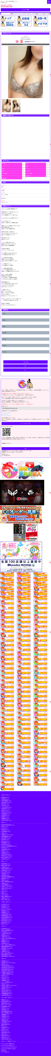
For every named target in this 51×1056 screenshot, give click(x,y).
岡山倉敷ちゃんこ (5, 1027)
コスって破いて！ (5, 1051)
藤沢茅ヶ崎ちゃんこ (6, 865)
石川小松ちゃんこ (5, 904)
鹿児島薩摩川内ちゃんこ (7, 1011)
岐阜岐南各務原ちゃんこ (7, 946)
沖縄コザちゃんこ (5, 1037)
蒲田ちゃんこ (4, 893)
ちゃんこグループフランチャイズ (9, 1047)
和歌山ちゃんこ (5, 964)
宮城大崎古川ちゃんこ (6, 802)
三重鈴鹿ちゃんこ (5, 951)
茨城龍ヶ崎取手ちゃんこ (7, 868)
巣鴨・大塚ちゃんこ (6, 899)
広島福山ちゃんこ (5, 1009)
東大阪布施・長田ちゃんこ (7, 970)
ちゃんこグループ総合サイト (8, 1043)
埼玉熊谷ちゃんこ (5, 839)
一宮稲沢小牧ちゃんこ (6, 933)
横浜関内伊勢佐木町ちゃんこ (8, 824)
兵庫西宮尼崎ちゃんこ (6, 995)
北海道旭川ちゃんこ (6, 808)
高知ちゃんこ (4, 1025)
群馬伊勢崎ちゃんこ (6, 863)
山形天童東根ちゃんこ (6, 800)
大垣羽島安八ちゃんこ (6, 931)
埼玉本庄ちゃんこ (5, 847)
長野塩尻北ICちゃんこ (6, 919)
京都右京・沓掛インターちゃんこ (9, 985)
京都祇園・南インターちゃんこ (8, 962)
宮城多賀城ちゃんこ (6, 813)
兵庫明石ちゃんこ (5, 978)
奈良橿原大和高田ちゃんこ (7, 965)
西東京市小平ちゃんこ (6, 888)
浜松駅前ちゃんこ (5, 943)
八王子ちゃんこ (5, 894)
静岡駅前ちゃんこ (5, 940)
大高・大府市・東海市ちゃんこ (8, 944)
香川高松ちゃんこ (5, 1008)
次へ (25, 370)
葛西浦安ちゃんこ (5, 878)
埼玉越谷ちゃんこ (5, 867)
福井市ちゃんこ (5, 923)
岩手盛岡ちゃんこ (5, 815)
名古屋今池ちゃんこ (6, 928)
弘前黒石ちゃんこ (5, 805)
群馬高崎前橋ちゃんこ (6, 836)
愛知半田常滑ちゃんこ (6, 954)
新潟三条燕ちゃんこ (6, 922)
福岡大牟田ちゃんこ (6, 1035)
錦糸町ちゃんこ (5, 850)
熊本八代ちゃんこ (5, 1030)
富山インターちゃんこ (6, 909)
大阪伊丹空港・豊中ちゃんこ (8, 967)
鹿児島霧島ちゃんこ (6, 1006)
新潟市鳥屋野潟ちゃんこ (7, 917)
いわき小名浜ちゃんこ (6, 807)
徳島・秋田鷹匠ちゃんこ (7, 1012)
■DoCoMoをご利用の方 (6, 413)
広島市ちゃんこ (5, 1019)
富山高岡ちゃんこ (5, 906)
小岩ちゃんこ (4, 889)
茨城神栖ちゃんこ (5, 875)
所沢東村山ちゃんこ (6, 870)
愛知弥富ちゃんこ (5, 935)
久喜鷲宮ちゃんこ (5, 873)
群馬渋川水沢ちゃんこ (6, 854)
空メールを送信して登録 (25, 423)
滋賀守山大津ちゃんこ (6, 990)
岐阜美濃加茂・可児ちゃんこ (8, 956)
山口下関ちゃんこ (5, 1022)
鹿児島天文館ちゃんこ (6, 1001)
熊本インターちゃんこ (6, 1004)
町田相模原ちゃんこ (6, 842)
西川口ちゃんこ (5, 826)
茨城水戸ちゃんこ (5, 829)
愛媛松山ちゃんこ (5, 999)
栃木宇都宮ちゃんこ (6, 837)
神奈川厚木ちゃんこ (6, 844)
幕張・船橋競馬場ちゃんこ (7, 881)
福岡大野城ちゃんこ (6, 1024)
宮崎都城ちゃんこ (5, 1014)
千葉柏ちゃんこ (5, 883)
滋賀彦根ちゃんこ (5, 961)
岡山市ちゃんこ (5, 1034)
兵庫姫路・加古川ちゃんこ (7, 972)
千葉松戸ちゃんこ (5, 859)
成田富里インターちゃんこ (7, 834)
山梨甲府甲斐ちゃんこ (6, 914)
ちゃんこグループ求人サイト (8, 1045)
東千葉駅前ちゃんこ (6, 831)
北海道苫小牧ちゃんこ (6, 820)
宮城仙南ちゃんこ (5, 797)
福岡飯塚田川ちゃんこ (6, 1021)
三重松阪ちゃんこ (5, 949)
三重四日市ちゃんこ (6, 936)
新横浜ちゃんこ (5, 880)
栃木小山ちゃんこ (5, 841)
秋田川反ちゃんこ (5, 803)
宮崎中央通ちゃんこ (6, 1032)
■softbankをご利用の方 (6, 415)
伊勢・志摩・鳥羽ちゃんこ (7, 953)
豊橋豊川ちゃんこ (5, 941)
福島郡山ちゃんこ (5, 816)
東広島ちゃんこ (5, 1029)
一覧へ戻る (25, 362)
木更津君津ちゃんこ (6, 849)
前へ (25, 366)
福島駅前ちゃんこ (5, 818)
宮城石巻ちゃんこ (5, 799)
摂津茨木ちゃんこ (5, 988)
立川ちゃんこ (4, 828)
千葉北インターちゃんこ (7, 886)
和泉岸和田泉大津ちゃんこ (7, 969)
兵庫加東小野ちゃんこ (6, 991)
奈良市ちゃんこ (5, 975)
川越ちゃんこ (4, 833)
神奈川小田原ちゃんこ (6, 857)
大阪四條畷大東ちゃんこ (7, 993)
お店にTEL (25, 9)
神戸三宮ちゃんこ (5, 977)
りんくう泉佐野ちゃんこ (7, 982)
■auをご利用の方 (5, 414)
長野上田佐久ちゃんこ (6, 920)
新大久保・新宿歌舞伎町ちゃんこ (9, 846)
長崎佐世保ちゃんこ (6, 1003)
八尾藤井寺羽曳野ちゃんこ (7, 974)
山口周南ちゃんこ (5, 1017)
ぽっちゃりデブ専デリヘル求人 (8, 1048)
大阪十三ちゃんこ (5, 983)
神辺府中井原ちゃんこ (6, 1039)
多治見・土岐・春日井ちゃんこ (8, 938)
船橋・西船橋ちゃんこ (6, 896)
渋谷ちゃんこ (4, 891)
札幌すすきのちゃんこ (6, 812)
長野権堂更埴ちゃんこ (6, 915)
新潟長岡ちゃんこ (5, 910)
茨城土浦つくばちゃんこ (7, 855)
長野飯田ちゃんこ (5, 912)
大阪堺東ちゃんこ (5, 980)
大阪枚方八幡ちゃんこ (6, 987)
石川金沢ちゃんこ (5, 907)
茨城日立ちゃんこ (5, 897)
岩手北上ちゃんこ (5, 810)
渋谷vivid (3, 1050)
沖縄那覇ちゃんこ (5, 1016)
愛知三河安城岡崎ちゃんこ (7, 930)
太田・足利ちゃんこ (6, 872)
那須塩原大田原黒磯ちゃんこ (8, 876)
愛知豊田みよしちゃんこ (7, 948)
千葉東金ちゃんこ (5, 852)
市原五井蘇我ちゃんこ (6, 885)
